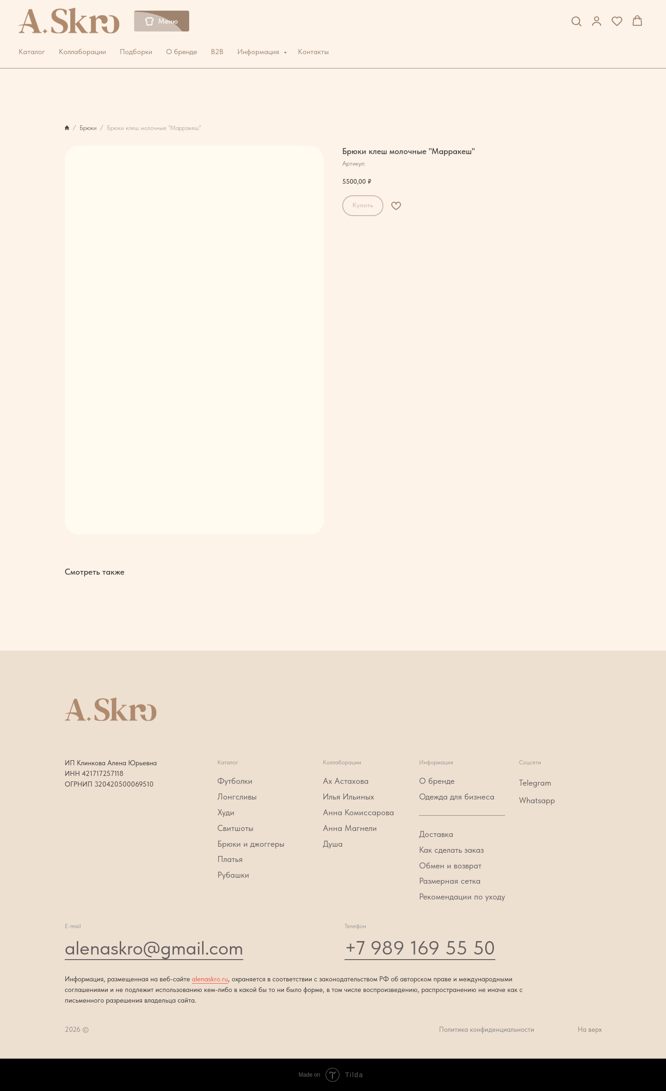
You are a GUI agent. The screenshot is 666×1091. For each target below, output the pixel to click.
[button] (576, 20)
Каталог (31, 51)
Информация (259, 51)
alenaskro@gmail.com (154, 947)
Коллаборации (82, 51)
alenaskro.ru (210, 979)
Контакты (313, 51)
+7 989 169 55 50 (420, 947)
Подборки (136, 51)
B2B (217, 51)
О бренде (181, 51)
